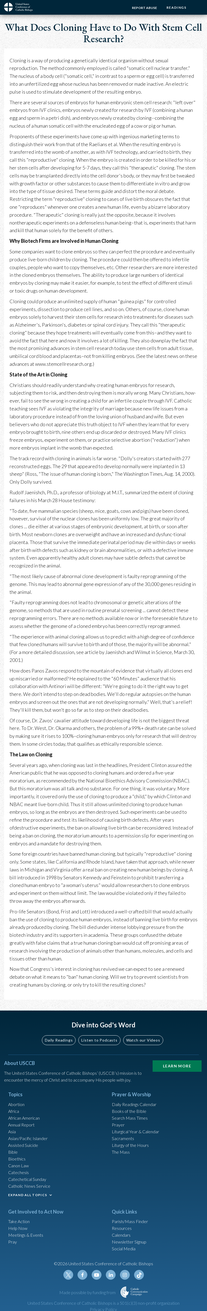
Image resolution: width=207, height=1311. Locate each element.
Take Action (19, 1221)
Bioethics (17, 1158)
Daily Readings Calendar (134, 1104)
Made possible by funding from (87, 1292)
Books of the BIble (129, 1111)
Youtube (96, 1275)
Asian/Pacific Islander (28, 1138)
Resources (122, 1228)
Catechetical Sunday (27, 1179)
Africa (13, 1111)
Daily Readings (59, 1040)
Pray (12, 1241)
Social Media (123, 1248)
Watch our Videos (143, 1040)
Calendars (121, 1235)
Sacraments (123, 1138)
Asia (12, 1131)
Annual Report (21, 1124)
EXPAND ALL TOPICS (27, 1195)
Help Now (17, 1228)
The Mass (121, 1152)
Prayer (118, 1124)
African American (24, 1117)
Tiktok (139, 1275)
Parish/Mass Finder (130, 1221)
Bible (13, 1152)
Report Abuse (144, 8)
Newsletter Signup (129, 1241)
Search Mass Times (130, 1117)
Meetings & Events (25, 1235)
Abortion (16, 1104)
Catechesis (18, 1172)
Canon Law (18, 1165)
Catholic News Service (29, 1186)
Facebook (82, 1275)
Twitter (68, 1275)
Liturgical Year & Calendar (135, 1131)
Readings (176, 7)
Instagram (125, 1275)
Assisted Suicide (23, 1145)
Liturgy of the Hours (130, 1145)
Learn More (177, 1066)
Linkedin (111, 1275)
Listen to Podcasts (99, 1040)
